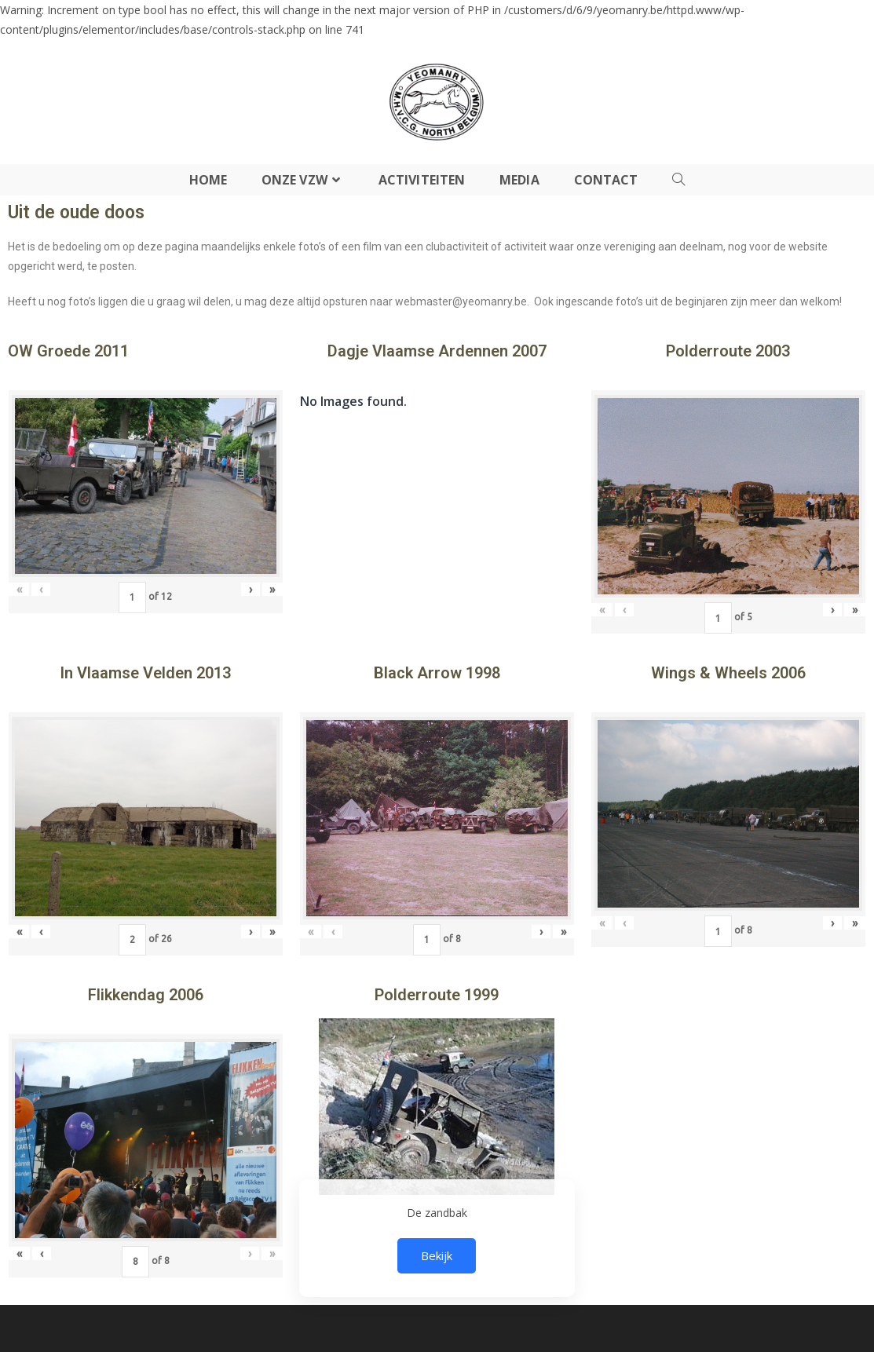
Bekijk (436, 1255)
